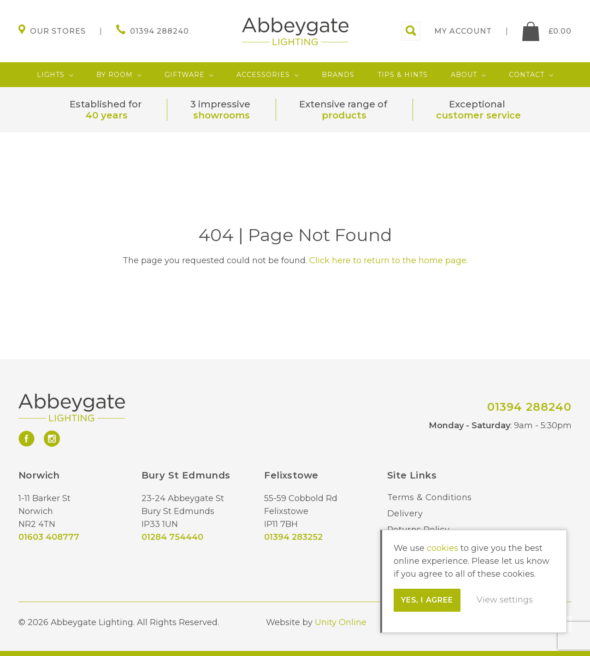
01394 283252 (293, 537)
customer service (478, 115)
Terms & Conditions (429, 497)
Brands (338, 75)
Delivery (405, 513)
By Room (114, 75)
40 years (107, 115)
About (464, 75)
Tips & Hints (403, 75)
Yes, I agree (427, 600)
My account (463, 31)
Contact (526, 75)
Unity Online (340, 622)
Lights (51, 75)
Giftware (185, 75)
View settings (505, 600)
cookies (442, 548)
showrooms (221, 115)
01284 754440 (172, 537)
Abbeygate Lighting (295, 31)
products (344, 115)
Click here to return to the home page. (388, 260)
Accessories (263, 75)
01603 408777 (48, 537)
